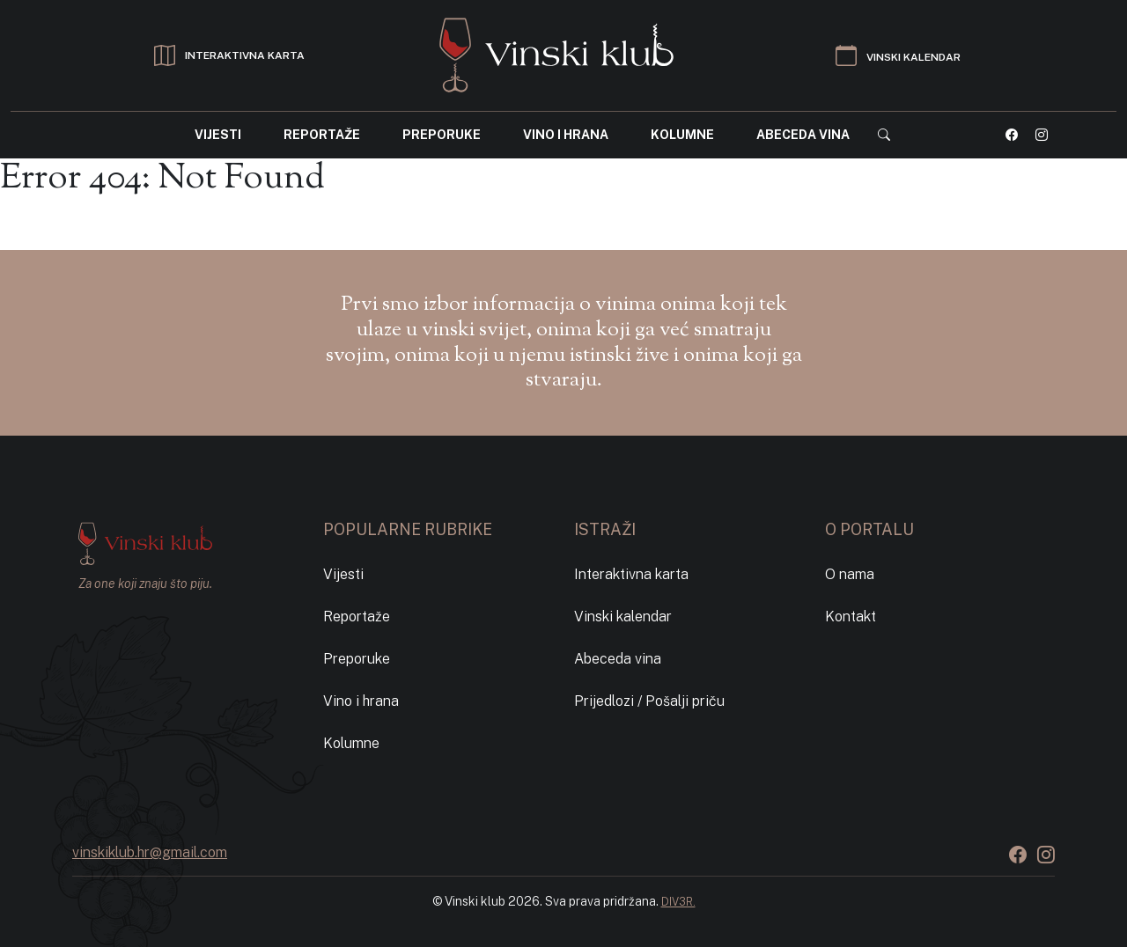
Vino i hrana (565, 135)
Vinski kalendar (623, 616)
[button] (884, 135)
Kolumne (682, 135)
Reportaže (322, 135)
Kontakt (850, 616)
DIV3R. (678, 901)
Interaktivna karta (631, 574)
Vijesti (218, 135)
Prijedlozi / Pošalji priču (649, 701)
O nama (849, 574)
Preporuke (441, 135)
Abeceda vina (803, 135)
